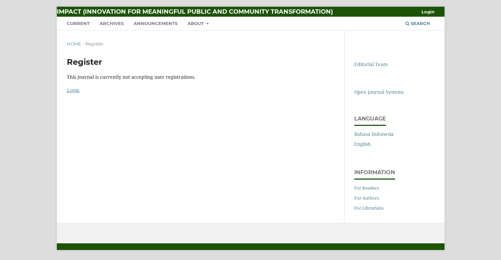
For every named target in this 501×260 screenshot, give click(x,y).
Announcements (155, 23)
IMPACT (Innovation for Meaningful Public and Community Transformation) (195, 11)
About (196, 23)
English (362, 144)
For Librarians (369, 208)
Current (78, 23)
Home (74, 43)
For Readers (366, 188)
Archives (112, 23)
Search (417, 23)
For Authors (366, 198)
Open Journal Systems (379, 92)
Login (427, 11)
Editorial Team (371, 64)
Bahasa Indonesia (374, 134)
